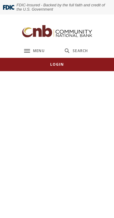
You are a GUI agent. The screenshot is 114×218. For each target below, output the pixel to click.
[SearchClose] (76, 50)
